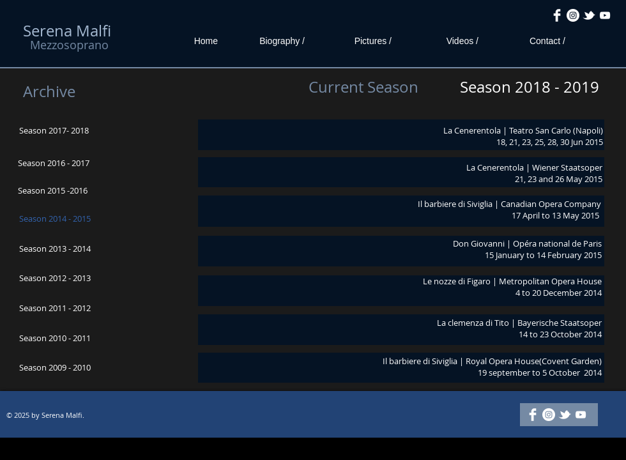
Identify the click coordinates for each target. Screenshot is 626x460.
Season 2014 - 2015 (55, 218)
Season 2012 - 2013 (55, 278)
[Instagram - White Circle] (573, 15)
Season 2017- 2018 (54, 130)
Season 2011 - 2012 (55, 308)
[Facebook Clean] (557, 15)
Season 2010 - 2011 (55, 338)
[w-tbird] (589, 15)
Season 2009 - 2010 (55, 367)
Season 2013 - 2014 (55, 248)
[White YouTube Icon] (605, 15)
